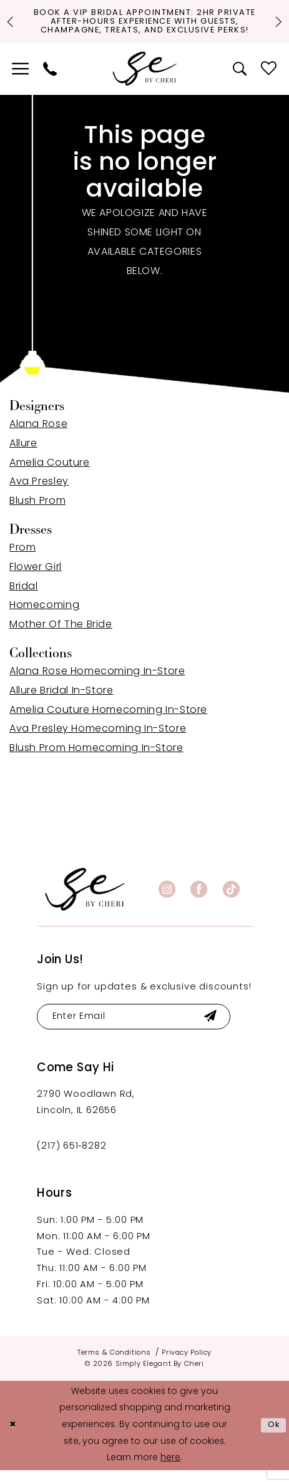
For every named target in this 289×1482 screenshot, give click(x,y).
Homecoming (44, 616)
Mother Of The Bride (60, 635)
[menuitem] (20, 79)
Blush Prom (37, 512)
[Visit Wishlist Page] (269, 79)
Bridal (23, 597)
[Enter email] (138, 1027)
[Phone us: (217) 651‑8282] (50, 79)
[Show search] (240, 79)
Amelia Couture (49, 474)
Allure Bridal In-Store (61, 702)
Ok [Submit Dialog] (273, 1437)
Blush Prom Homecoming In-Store (96, 759)
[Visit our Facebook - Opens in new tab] (198, 899)
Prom (22, 559)
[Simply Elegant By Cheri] (144, 79)
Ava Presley (39, 493)
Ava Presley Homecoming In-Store (97, 740)
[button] (20, 79)
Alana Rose (38, 435)
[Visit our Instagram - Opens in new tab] (167, 899)
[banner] (85, 899)
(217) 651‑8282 (71, 1158)
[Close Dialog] (13, 1437)
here (170, 1470)
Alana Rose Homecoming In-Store (97, 682)
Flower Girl (35, 578)
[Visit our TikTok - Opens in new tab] (231, 899)
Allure (23, 454)
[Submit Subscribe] (219, 1027)
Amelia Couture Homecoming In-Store (108, 721)
